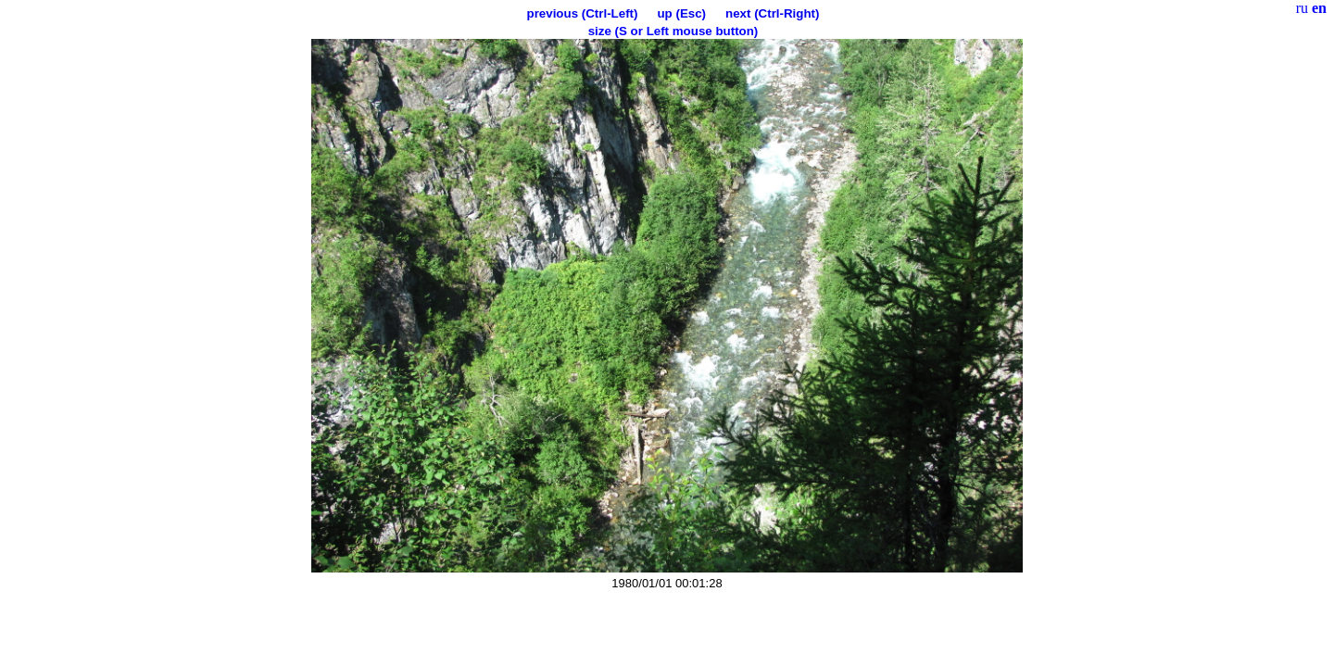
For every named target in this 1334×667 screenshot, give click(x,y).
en (1319, 8)
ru (1302, 8)
